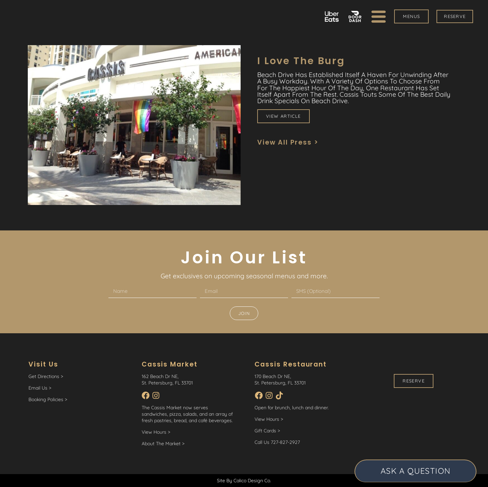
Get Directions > (45, 376)
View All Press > (288, 142)
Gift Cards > (267, 431)
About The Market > (163, 444)
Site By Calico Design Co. (244, 480)
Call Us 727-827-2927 (277, 442)
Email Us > (39, 388)
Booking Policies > (47, 399)
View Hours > (156, 432)
